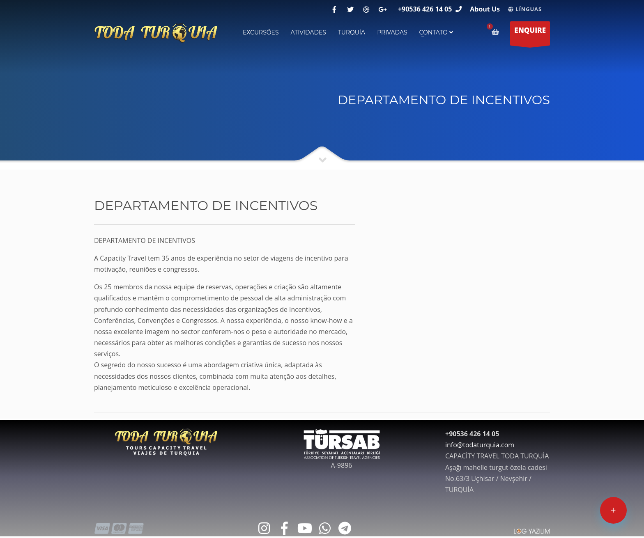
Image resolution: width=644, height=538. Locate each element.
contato (436, 32)
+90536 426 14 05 (425, 9)
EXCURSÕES (261, 32)
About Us (485, 9)
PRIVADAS (392, 32)
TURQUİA (351, 32)
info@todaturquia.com (479, 444)
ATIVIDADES (308, 32)
